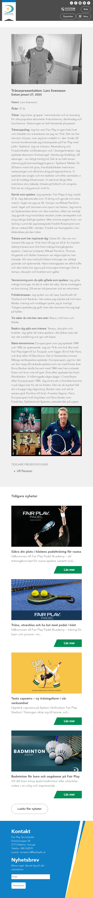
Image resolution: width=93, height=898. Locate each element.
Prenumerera (18, 885)
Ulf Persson (24, 471)
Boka (86, 9)
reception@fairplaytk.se (32, 852)
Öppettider (68, 16)
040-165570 (27, 848)
